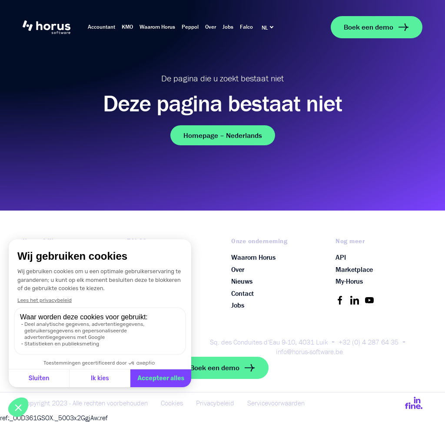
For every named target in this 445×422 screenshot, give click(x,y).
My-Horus (349, 281)
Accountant (101, 26)
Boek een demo (376, 27)
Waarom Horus (157, 26)
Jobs (227, 26)
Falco (246, 26)
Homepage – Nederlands (222, 135)
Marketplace (354, 269)
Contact (242, 293)
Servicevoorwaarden (276, 403)
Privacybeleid (215, 403)
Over (210, 26)
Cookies (172, 403)
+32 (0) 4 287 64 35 (369, 342)
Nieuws (241, 281)
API (340, 257)
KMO (127, 26)
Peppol (190, 26)
